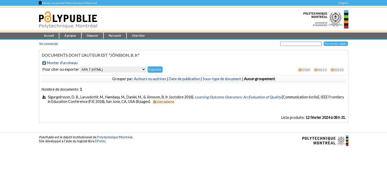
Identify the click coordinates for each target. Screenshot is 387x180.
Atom (306, 69)
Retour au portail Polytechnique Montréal (68, 2)
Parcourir (115, 35)
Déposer (92, 35)
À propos (70, 35)
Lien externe (163, 102)
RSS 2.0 (338, 69)
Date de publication (184, 79)
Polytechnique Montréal (114, 137)
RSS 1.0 (322, 69)
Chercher (138, 35)
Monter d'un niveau (62, 63)
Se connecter (48, 44)
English (343, 2)
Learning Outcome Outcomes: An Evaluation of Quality (238, 97)
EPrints (100, 141)
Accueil (49, 35)
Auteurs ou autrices (150, 79)
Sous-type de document (222, 79)
